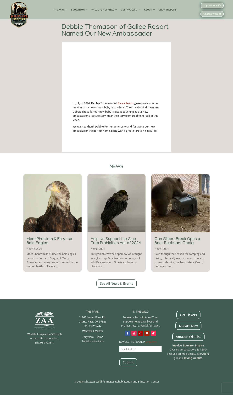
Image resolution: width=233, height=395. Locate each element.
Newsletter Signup (137, 342)
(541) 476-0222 (92, 325)
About (148, 10)
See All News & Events (116, 283)
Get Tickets (188, 314)
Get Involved (129, 10)
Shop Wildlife (167, 10)
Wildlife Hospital (102, 10)
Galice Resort (125, 103)
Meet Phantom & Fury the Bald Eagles (49, 241)
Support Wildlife (212, 5)
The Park (58, 10)
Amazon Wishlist (212, 13)
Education (78, 10)
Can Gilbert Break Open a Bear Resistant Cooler (177, 241)
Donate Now (188, 325)
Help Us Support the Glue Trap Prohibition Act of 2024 (116, 241)
